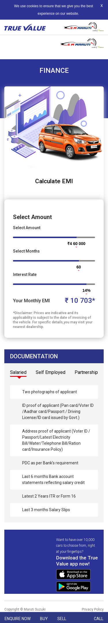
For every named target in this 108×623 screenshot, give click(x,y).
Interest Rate (25, 274)
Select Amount (26, 227)
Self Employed (50, 372)
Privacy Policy (93, 609)
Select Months (26, 251)
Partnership (86, 372)
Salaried (18, 372)
